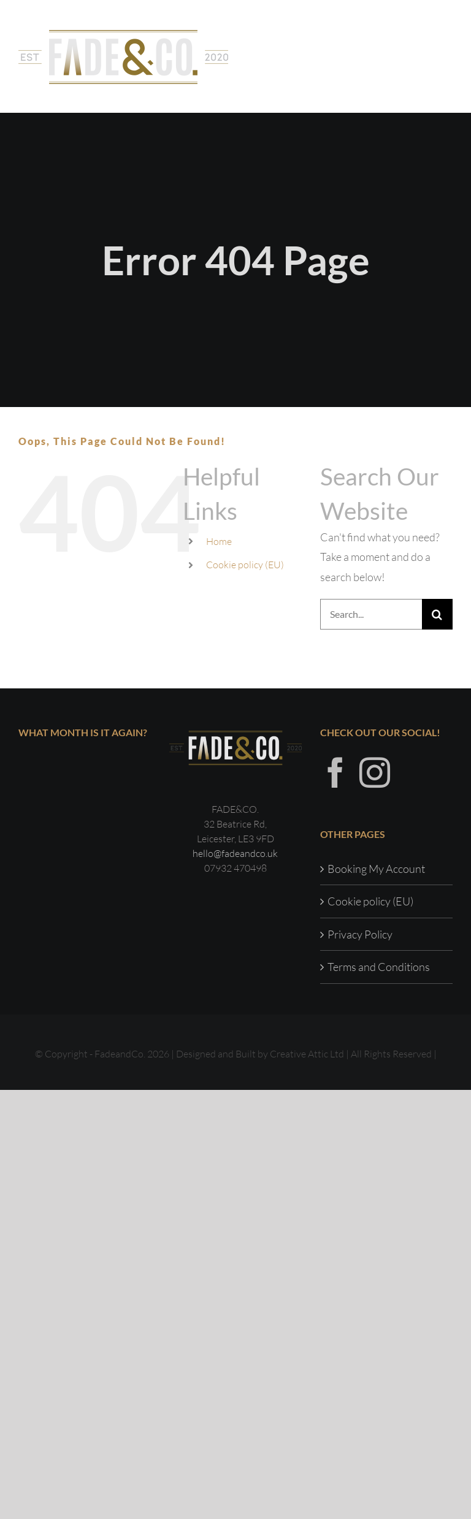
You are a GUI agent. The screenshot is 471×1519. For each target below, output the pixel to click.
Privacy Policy (359, 934)
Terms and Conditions (378, 966)
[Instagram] (374, 772)
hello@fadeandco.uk (235, 853)
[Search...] (371, 614)
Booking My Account (376, 868)
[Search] (437, 614)
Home (219, 541)
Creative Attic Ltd (307, 1054)
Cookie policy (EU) (245, 564)
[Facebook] (335, 772)
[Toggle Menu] (444, 56)
